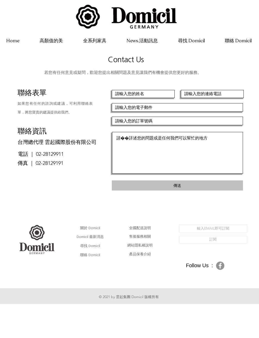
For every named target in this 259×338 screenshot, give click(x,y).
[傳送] (177, 185)
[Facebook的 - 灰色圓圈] (220, 266)
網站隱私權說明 (140, 245)
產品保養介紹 (140, 254)
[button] (94, 41)
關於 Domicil (90, 228)
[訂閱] (213, 239)
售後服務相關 (140, 236)
